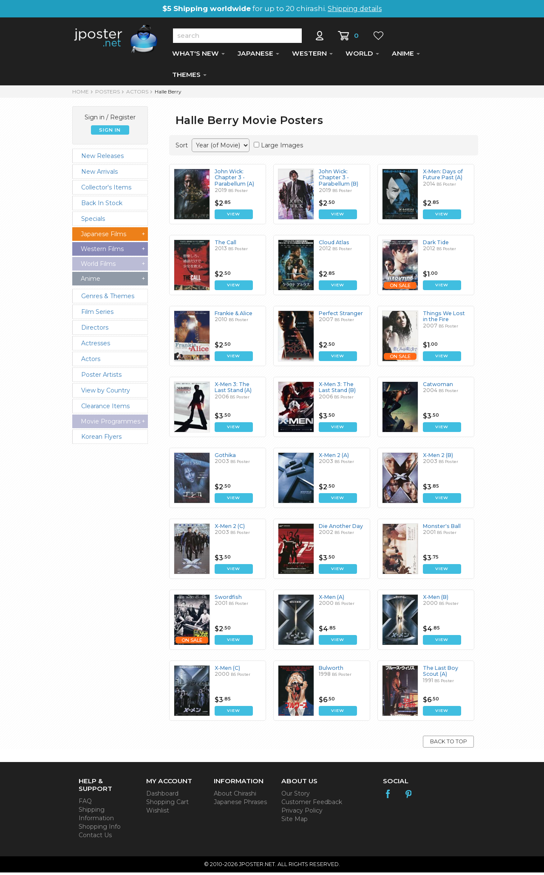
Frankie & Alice (233, 316)
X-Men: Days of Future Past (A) (442, 177)
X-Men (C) (227, 670)
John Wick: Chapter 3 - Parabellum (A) (233, 180)
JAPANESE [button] (258, 56)
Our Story (295, 796)
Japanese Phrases (240, 804)
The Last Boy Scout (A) (440, 673)
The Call (225, 245)
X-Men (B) (435, 599)
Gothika (225, 457)
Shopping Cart (167, 804)
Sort (182, 148)
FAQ (85, 803)
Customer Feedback (311, 804)
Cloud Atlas (333, 245)
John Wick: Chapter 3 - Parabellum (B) (338, 180)
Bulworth (331, 670)
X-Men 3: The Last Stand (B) (342, 390)
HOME (80, 94)
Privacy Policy (302, 813)
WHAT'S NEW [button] (198, 56)
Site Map (294, 821)
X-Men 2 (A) (334, 457)
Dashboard (162, 796)
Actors (137, 94)
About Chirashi (235, 796)
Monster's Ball (441, 528)
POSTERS (107, 94)
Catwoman (437, 387)
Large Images (282, 148)
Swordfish (228, 599)
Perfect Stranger (340, 316)
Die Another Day (340, 528)
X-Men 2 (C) (230, 528)
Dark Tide (435, 245)
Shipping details (355, 9)
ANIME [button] (406, 56)
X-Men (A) (331, 599)
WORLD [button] (362, 56)
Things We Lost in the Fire (446, 319)
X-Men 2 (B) (438, 457)
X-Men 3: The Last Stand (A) (238, 390)
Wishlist (157, 813)
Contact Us (95, 837)
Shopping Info (100, 829)
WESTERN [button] (312, 56)
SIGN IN (110, 132)
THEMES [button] (189, 77)
